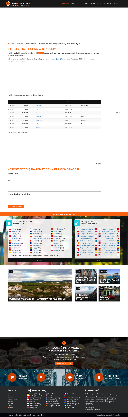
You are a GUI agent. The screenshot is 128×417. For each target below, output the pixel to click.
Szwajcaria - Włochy (87, 255)
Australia (35, 250)
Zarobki (102, 3)
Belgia (56, 233)
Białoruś (56, 245)
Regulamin (11, 404)
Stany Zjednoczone (39, 238)
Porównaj (85, 3)
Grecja (35, 229)
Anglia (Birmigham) (54, 404)
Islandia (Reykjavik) (73, 404)
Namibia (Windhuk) (72, 400)
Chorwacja (15, 243)
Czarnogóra (58, 238)
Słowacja (57, 250)
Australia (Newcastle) (73, 398)
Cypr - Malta (109, 238)
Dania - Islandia (108, 243)
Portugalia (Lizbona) (54, 406)
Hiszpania (15, 250)
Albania (34, 252)
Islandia (35, 245)
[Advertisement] (64, 25)
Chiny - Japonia (108, 233)
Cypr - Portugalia (108, 229)
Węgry (35, 248)
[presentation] (23, 199)
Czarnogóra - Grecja (109, 250)
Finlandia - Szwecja (86, 241)
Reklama (10, 402)
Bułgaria (35, 236)
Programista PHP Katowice (111, 415)
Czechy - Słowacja (108, 245)
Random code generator (92, 409)
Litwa (55, 231)
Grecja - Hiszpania (87, 229)
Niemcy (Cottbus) (34, 394)
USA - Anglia (108, 255)
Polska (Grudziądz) (35, 404)
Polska (14, 229)
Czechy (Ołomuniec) (35, 396)
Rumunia (57, 241)
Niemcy (14, 231)
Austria (56, 236)
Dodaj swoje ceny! (64, 363)
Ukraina (35, 233)
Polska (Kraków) (34, 406)
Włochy (14, 248)
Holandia (15, 238)
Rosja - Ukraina (108, 241)
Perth (38, 113)
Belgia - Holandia (87, 233)
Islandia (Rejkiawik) (54, 398)
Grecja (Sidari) (52, 400)
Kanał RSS (12, 408)
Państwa (65, 3)
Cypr (55, 243)
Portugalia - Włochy (108, 252)
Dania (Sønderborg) (35, 398)
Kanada (35, 241)
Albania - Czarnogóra (87, 245)
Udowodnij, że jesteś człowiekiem (19, 194)
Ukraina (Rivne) (71, 402)
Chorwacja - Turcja (108, 231)
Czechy (35, 231)
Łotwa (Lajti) (33, 408)
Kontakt (117, 3)
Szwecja (14, 252)
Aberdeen (39, 124)
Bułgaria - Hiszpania (109, 248)
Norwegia (15, 245)
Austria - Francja (86, 238)
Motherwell (39, 116)
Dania (14, 236)
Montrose (39, 120)
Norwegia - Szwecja (87, 252)
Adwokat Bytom (89, 408)
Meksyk (69, 406)
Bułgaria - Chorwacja (87, 248)
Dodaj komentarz (16, 206)
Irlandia (14, 241)
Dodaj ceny (75, 3)
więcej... (38, 109)
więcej (40, 260)
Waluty (109, 3)
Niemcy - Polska (86, 231)
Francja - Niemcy (86, 250)
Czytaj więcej (89, 404)
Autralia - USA (109, 236)
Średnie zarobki (12, 400)
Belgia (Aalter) (71, 408)
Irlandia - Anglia (87, 243)
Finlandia (57, 248)
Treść (9, 181)
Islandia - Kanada (87, 236)
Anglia (13, 233)
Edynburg (39, 105)
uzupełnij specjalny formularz (60, 59)
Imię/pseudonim (13, 173)
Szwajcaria (57, 229)
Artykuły (94, 3)
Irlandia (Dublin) (53, 402)
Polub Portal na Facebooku (64, 214)
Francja (35, 243)
